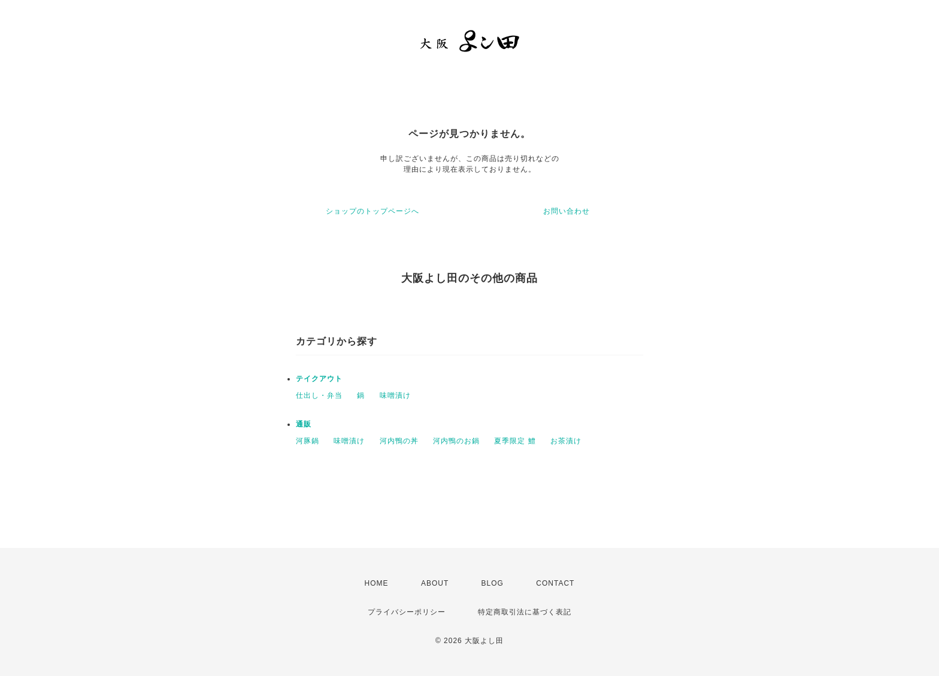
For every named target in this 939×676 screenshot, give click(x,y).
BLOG (492, 583)
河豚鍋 (307, 441)
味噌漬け (395, 395)
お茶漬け (565, 441)
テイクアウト (319, 378)
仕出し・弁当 (319, 395)
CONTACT (555, 583)
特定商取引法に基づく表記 (524, 612)
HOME (377, 583)
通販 (303, 424)
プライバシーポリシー (407, 612)
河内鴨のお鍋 (456, 441)
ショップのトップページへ (372, 211)
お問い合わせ (566, 211)
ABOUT (435, 583)
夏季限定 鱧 (514, 441)
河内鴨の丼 (399, 441)
